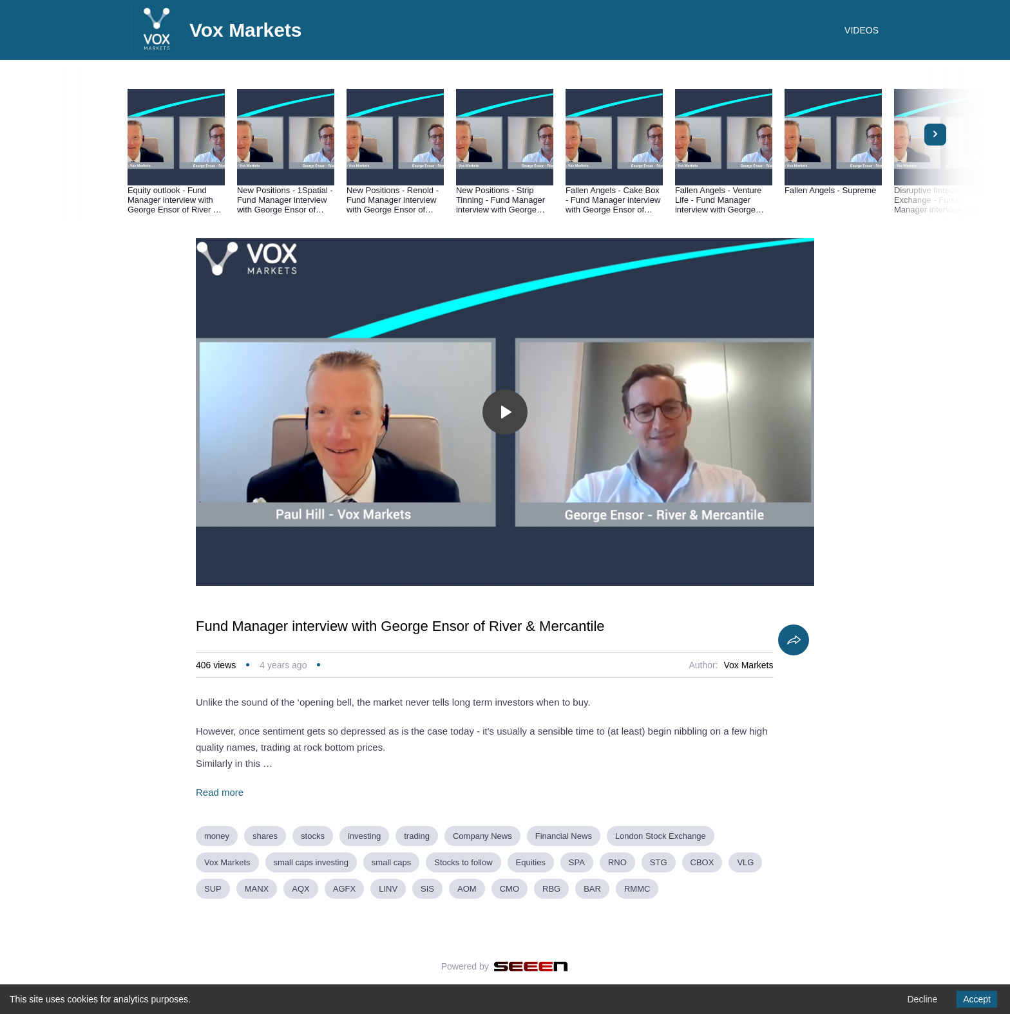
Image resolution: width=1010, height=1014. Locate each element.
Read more (219, 792)
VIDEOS (861, 30)
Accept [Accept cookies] (977, 999)
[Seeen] (531, 966)
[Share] (793, 639)
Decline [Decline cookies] (922, 999)
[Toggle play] (505, 412)
